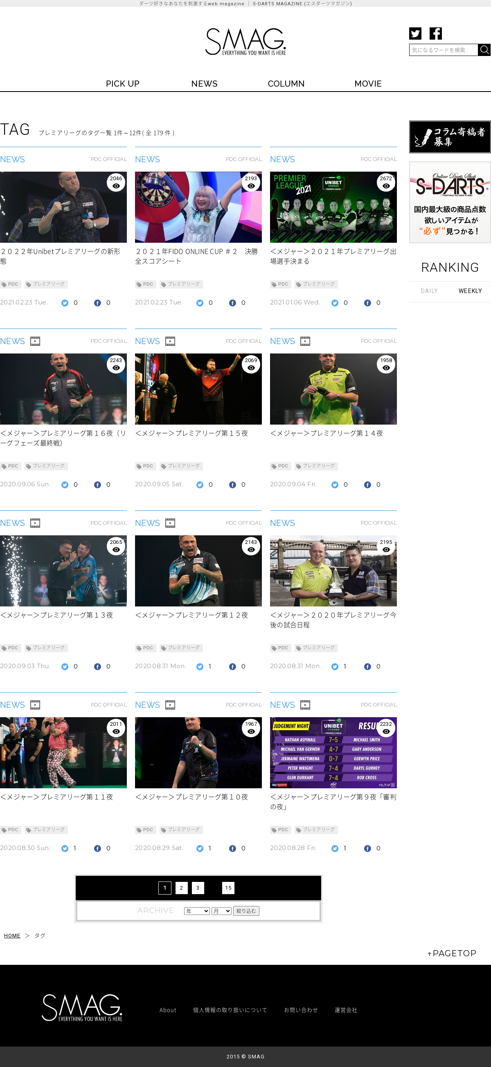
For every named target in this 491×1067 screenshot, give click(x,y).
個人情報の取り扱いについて (230, 1009)
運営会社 (346, 1009)
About (168, 1009)
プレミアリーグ (49, 284)
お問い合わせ (301, 1009)
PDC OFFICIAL (109, 159)
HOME (12, 936)
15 (228, 888)
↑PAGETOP (452, 953)
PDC (13, 284)
